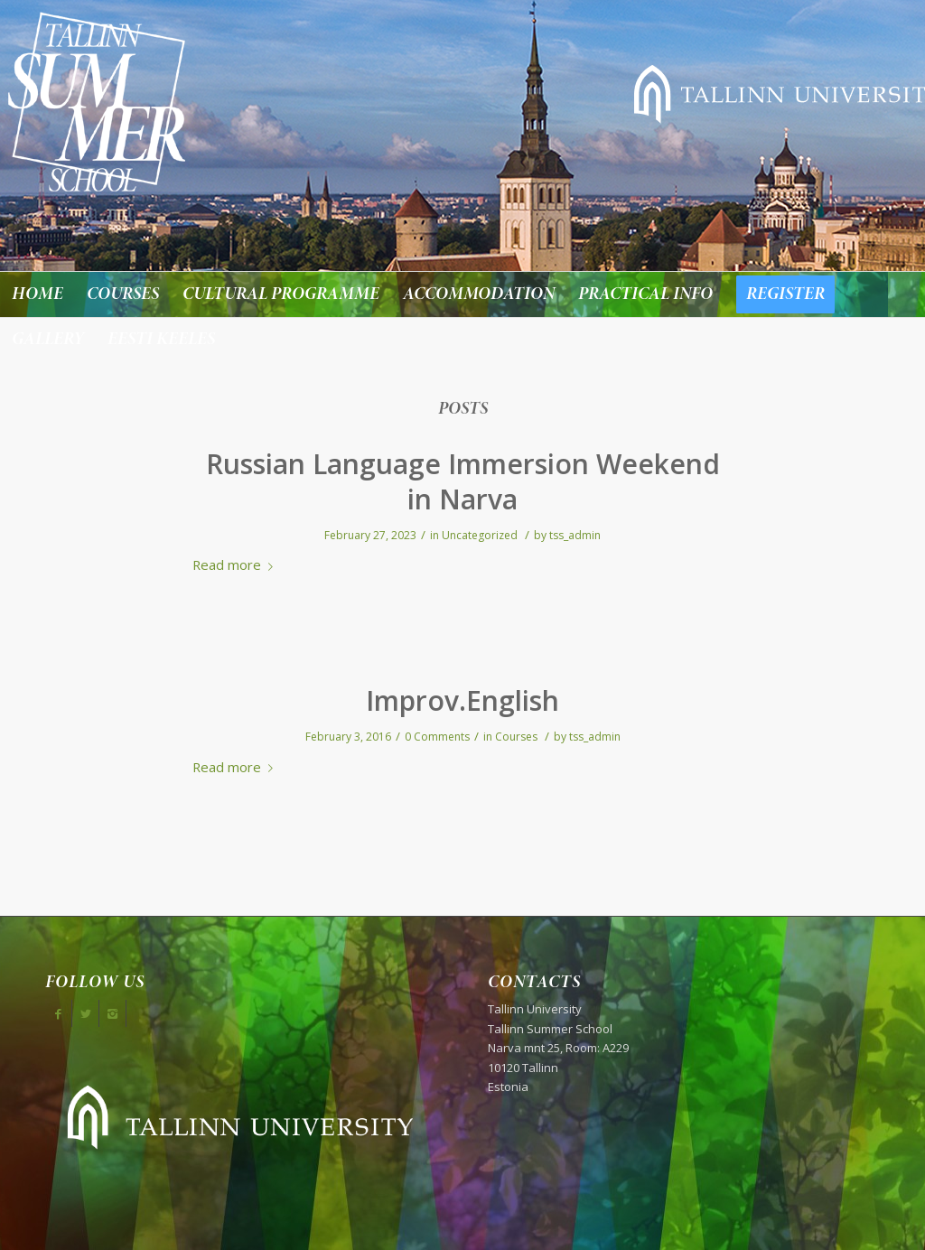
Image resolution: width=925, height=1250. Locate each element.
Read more (236, 564)
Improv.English (462, 700)
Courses (516, 736)
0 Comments (437, 736)
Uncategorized (480, 535)
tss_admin (575, 535)
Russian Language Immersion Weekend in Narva (463, 481)
